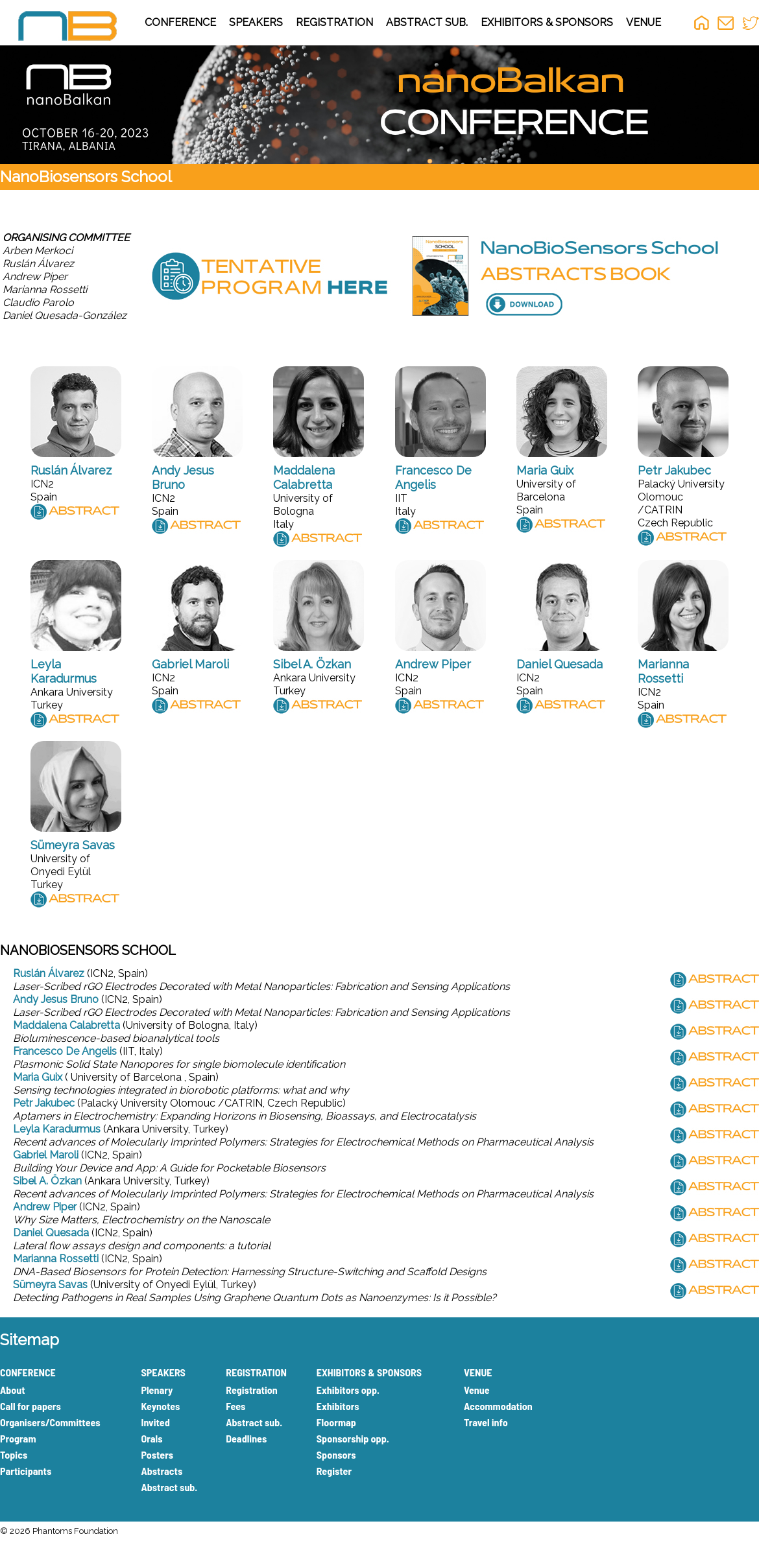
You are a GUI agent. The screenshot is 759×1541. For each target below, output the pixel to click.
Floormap (336, 1422)
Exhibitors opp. (348, 1389)
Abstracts (161, 1471)
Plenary (157, 1389)
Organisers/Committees (50, 1422)
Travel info (486, 1422)
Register (334, 1471)
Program (18, 1438)
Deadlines (246, 1438)
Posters (157, 1454)
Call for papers (30, 1406)
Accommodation (498, 1406)
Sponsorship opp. (353, 1438)
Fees (235, 1406)
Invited (155, 1422)
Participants (25, 1471)
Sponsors (336, 1454)
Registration (251, 1389)
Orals (151, 1438)
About (12, 1389)
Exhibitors (338, 1406)
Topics (13, 1454)
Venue (477, 1389)
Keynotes (160, 1406)
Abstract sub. (169, 1487)
